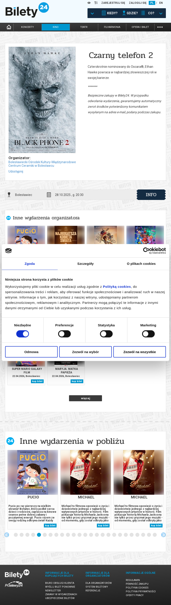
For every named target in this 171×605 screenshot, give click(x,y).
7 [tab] (51, 535)
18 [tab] (114, 535)
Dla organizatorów (99, 583)
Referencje (93, 590)
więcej (85, 398)
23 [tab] (143, 535)
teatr (84, 27)
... (160, 26)
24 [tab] (149, 535)
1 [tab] (16, 535)
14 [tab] (91, 535)
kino (56, 27)
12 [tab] (79, 535)
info (151, 194)
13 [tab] (85, 535)
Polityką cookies (117, 286)
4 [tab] (33, 535)
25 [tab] (155, 535)
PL (152, 2)
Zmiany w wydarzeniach (61, 594)
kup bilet (37, 381)
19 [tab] (120, 535)
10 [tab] (68, 535)
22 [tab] (137, 535)
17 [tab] (108, 535)
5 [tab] (39, 535)
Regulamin (133, 580)
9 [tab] (62, 535)
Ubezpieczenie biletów (60, 598)
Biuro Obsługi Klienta (59, 583)
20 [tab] (126, 535)
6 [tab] (45, 535)
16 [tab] (103, 535)
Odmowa (31, 352)
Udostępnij (15, 171)
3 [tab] (27, 535)
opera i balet (140, 27)
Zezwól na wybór (85, 352)
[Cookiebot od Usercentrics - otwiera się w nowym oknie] (146, 250)
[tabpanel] (32, 489)
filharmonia (112, 27)
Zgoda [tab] (30, 263)
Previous (6, 534)
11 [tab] (74, 535)
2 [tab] (22, 535)
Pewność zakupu (137, 583)
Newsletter (53, 590)
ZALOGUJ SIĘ (138, 2)
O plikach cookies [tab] (141, 263)
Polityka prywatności (141, 591)
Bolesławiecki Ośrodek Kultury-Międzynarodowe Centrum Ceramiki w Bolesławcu (42, 163)
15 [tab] (97, 535)
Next (163, 534)
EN (161, 2)
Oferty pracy (135, 595)
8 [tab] (56, 535)
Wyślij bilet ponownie (60, 586)
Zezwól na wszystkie (139, 352)
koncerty (27, 27)
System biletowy (97, 586)
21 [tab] (132, 535)
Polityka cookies (137, 587)
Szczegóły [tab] (85, 263)
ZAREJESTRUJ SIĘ (113, 2)
